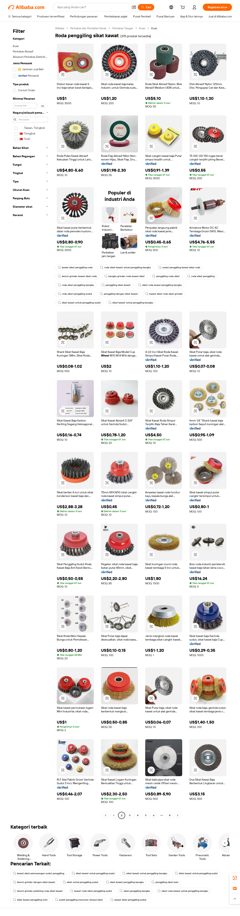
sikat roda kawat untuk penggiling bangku (183, 891)
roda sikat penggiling (201, 276)
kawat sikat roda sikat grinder (164, 293)
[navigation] (30, 422)
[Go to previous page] (105, 815)
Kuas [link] (154, 28)
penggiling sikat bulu (164, 882)
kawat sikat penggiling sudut (128, 899)
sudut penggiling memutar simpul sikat (79, 899)
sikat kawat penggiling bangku (125, 882)
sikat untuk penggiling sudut (80, 882)
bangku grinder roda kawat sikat (124, 276)
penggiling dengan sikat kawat (119, 293)
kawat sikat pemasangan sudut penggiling (38, 873)
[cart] (183, 7)
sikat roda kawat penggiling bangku (160, 285)
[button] (133, 7)
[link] (235, 878)
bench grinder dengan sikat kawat (34, 882)
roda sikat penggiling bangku (76, 285)
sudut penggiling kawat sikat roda (179, 267)
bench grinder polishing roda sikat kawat (38, 891)
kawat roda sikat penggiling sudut (91, 891)
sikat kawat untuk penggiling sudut (79, 302)
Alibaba (59, 28)
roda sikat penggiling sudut (75, 293)
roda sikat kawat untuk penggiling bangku (125, 267)
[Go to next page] (177, 815)
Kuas (142, 28)
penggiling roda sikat (166, 276)
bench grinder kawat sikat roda (77, 276)
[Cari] (146, 7)
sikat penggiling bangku (135, 891)
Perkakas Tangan (122, 28)
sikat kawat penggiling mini (30, 899)
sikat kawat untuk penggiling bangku (130, 302)
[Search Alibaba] (92, 7)
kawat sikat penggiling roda (75, 267)
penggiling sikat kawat (116, 285)
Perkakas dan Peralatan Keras (88, 28)
